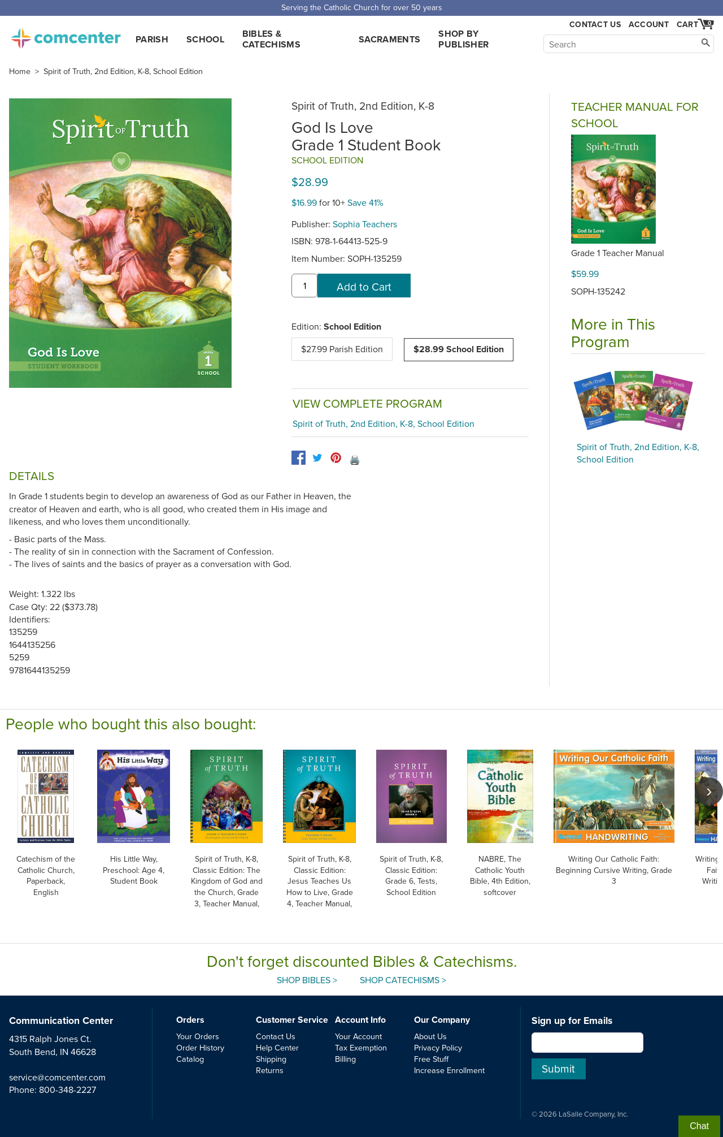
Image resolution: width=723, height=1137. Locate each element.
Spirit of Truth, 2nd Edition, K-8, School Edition (123, 71)
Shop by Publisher (463, 39)
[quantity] (304, 285)
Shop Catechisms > (403, 980)
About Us (430, 1036)
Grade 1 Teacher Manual (617, 253)
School (205, 39)
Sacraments (389, 39)
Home (20, 71)
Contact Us (595, 24)
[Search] (628, 43)
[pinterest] (336, 458)
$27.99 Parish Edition (342, 349)
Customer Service (292, 1019)
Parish (152, 39)
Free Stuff (431, 1059)
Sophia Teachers (365, 224)
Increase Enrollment (449, 1070)
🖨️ (354, 459)
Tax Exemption (361, 1047)
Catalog (190, 1059)
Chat (699, 1126)
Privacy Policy (438, 1047)
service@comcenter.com (57, 1077)
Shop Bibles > (307, 980)
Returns (270, 1070)
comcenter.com (65, 35)
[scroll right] (709, 791)
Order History (200, 1047)
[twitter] (317, 458)
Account (649, 24)
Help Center (277, 1047)
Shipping (271, 1059)
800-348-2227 (67, 1089)
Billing (345, 1059)
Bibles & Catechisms (271, 39)
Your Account (358, 1036)
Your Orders (197, 1036)
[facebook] (298, 458)
